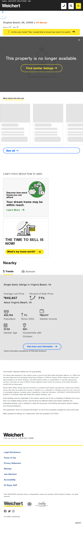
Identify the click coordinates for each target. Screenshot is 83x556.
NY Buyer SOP (10, 485)
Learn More (15, 210)
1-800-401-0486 (26, 438)
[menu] (78, 6)
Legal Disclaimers (12, 452)
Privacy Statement (12, 463)
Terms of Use (10, 458)
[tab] (8, 272)
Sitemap (7, 468)
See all (12, 150)
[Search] (71, 6)
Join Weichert (10, 474)
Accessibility (10, 479)
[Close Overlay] (79, 40)
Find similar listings (41, 68)
